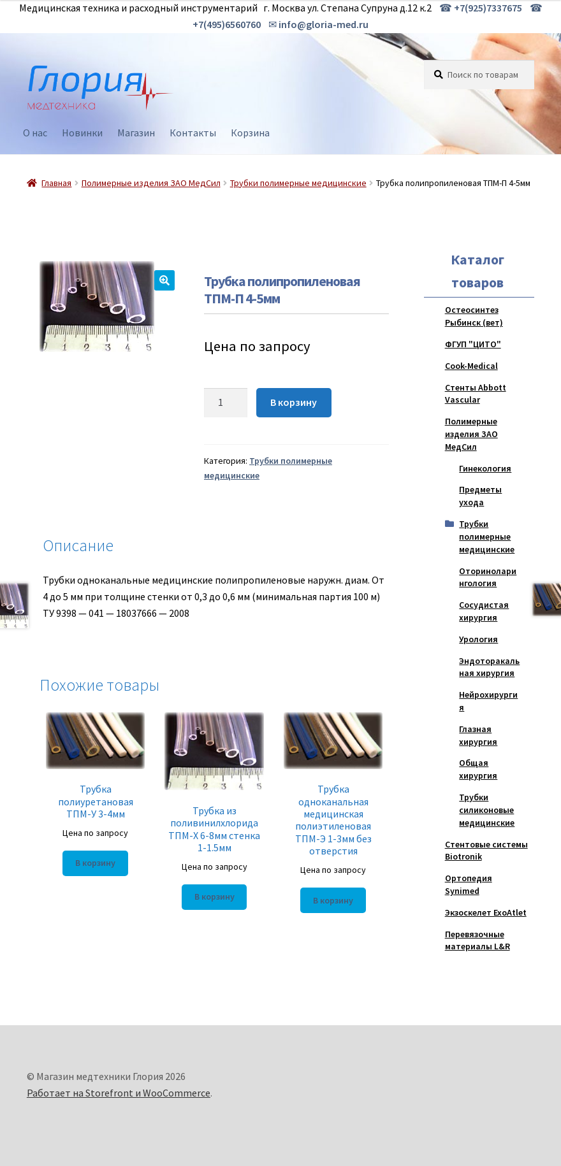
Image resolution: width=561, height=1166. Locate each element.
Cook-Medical (471, 365)
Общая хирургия (478, 769)
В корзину (293, 402)
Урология (478, 639)
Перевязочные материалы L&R (477, 940)
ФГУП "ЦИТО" (473, 344)
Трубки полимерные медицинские (298, 183)
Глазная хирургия (478, 735)
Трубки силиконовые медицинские (486, 809)
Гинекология (485, 468)
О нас (35, 132)
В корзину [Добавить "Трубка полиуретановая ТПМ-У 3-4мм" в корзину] (95, 862)
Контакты (193, 132)
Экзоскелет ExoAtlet (486, 912)
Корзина (250, 132)
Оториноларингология (487, 577)
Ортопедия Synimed (468, 884)
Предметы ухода (480, 496)
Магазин (136, 132)
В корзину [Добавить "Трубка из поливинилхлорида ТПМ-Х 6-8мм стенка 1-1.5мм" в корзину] (214, 896)
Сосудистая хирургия (484, 611)
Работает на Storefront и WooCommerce (118, 1092)
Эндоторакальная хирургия (489, 667)
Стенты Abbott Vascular (475, 394)
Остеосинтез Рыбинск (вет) (474, 316)
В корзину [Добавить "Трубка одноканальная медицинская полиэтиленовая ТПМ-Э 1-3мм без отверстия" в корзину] (333, 900)
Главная (56, 183)
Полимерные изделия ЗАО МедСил (151, 183)
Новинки (82, 132)
